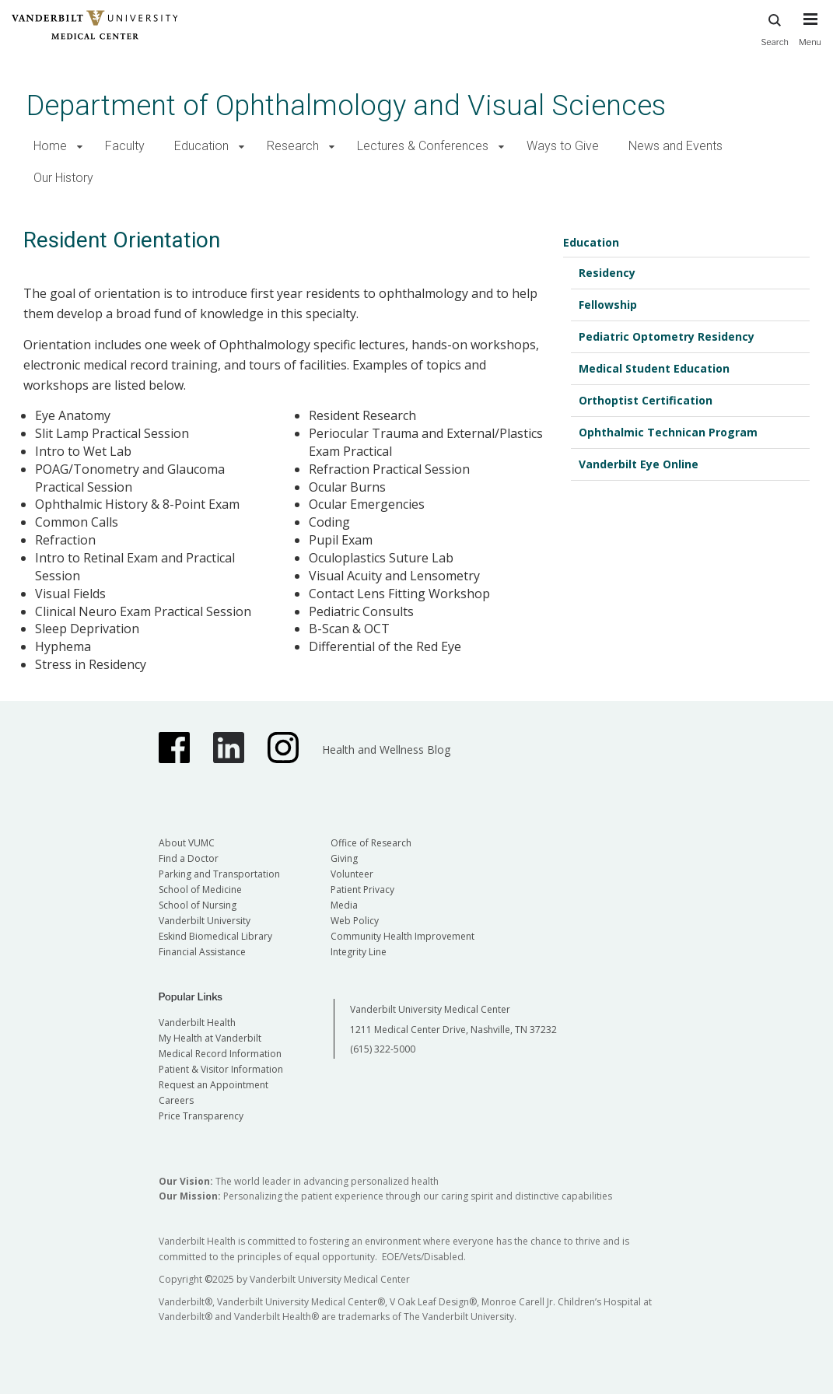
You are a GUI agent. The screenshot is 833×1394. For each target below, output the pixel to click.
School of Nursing (197, 905)
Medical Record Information (220, 1053)
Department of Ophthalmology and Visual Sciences (346, 105)
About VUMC (187, 842)
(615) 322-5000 (382, 1049)
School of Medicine (200, 889)
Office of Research (371, 842)
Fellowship (608, 304)
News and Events (675, 145)
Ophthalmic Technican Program (668, 432)
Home (50, 145)
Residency (607, 272)
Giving (344, 858)
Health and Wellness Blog (386, 749)
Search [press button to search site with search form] (775, 27)
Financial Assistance (202, 951)
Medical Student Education (654, 368)
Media (344, 905)
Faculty (125, 145)
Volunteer (352, 874)
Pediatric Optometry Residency (666, 336)
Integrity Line (359, 951)
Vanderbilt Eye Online (638, 464)
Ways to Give (563, 145)
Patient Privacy (362, 889)
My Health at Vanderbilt (210, 1038)
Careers (176, 1100)
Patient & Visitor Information (221, 1069)
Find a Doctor (189, 858)
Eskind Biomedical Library (215, 936)
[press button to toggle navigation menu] (810, 36)
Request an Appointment (213, 1084)
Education (201, 145)
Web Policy (355, 920)
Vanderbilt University (204, 920)
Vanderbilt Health (197, 1022)
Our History (63, 177)
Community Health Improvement (402, 936)
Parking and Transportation (219, 874)
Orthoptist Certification (645, 400)
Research (293, 145)
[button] (80, 146)
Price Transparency (201, 1116)
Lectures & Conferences (422, 145)
